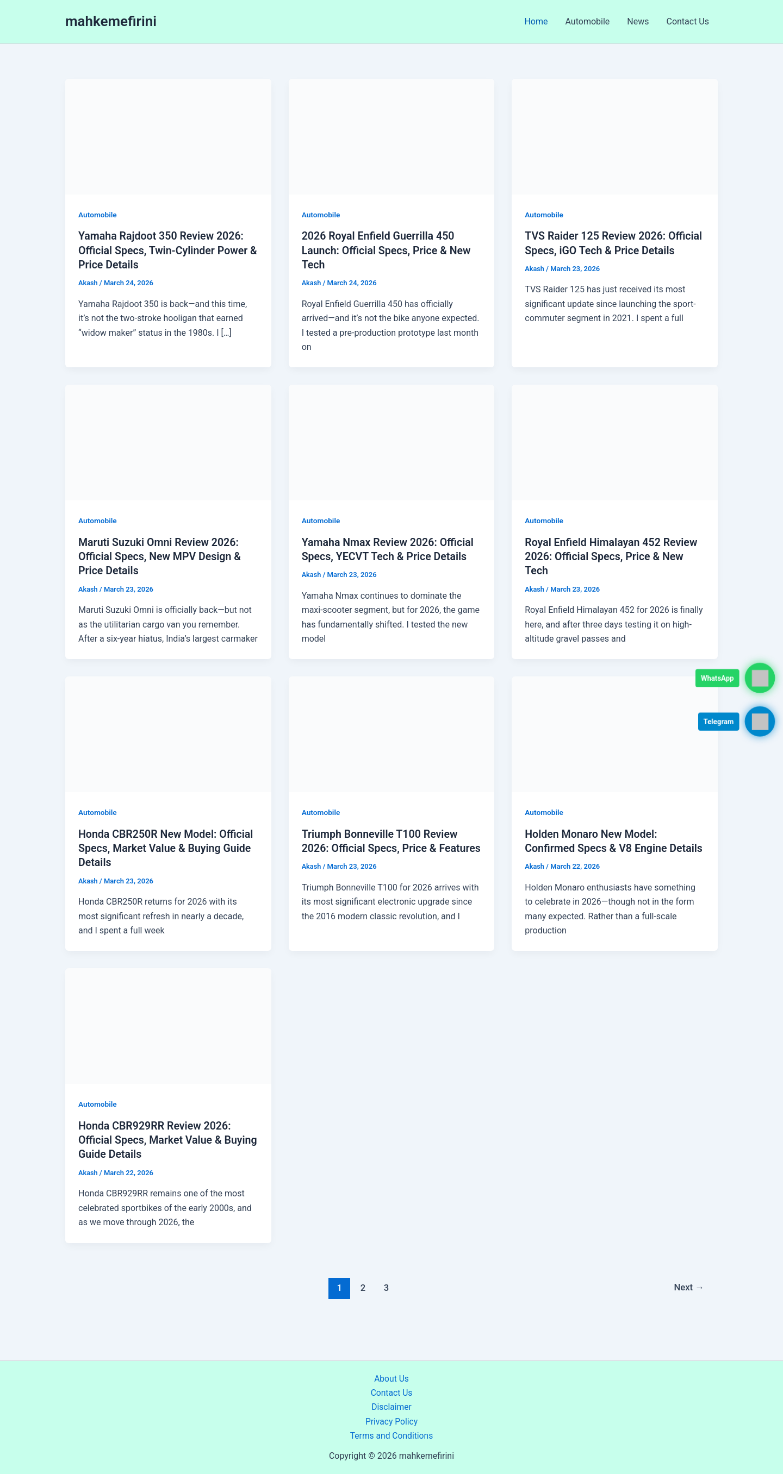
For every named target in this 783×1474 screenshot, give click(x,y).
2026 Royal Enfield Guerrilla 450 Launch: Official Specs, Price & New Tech (388, 250)
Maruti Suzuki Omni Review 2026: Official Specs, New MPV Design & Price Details (161, 555)
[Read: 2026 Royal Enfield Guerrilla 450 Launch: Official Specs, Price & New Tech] (392, 136)
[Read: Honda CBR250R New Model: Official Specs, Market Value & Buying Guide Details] (168, 732)
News (638, 21)
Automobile (588, 21)
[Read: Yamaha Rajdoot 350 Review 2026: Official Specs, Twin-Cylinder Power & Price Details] (168, 136)
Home (536, 21)
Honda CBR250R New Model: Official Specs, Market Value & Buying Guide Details (167, 846)
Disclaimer (391, 1407)
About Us (391, 1378)
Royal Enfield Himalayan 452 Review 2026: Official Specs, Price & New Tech (613, 555)
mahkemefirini (111, 21)
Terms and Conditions (391, 1436)
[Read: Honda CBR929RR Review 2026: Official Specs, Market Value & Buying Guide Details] (168, 1038)
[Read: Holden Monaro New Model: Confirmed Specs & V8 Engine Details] (615, 732)
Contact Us (687, 21)
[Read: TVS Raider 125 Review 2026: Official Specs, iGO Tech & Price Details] (615, 136)
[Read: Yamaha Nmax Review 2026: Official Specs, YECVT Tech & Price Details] (392, 441)
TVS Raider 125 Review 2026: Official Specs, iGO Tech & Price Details (602, 250)
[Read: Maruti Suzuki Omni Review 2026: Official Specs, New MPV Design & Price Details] (168, 441)
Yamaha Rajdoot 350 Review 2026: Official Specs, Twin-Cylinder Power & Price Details (164, 250)
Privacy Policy (392, 1421)
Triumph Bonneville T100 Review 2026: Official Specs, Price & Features (381, 846)
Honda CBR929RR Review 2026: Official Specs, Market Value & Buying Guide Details (156, 1152)
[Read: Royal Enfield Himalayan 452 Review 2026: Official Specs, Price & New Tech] (615, 441)
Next (688, 1299)
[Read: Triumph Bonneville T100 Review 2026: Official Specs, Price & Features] (392, 732)
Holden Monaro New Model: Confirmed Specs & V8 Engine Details (597, 846)
